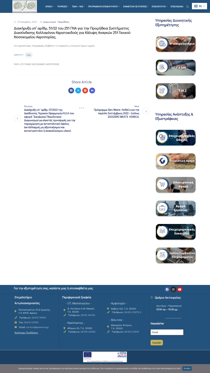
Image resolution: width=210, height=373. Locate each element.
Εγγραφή (156, 342)
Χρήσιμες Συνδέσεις (26, 332)
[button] (188, 6)
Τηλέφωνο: (32, 317)
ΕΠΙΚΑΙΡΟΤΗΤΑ (160, 6)
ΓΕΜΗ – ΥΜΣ (78, 6)
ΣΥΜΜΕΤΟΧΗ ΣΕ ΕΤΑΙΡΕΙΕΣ (136, 6)
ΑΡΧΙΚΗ (49, 6)
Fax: (28, 322)
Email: (34, 327)
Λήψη (29, 55)
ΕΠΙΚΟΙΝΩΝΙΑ (177, 6)
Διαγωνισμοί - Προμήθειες (56, 21)
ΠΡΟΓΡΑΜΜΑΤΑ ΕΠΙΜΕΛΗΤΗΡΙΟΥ (104, 6)
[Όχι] (206, 368)
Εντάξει (187, 368)
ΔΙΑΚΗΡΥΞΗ (18, 55)
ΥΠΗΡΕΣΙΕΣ (63, 6)
